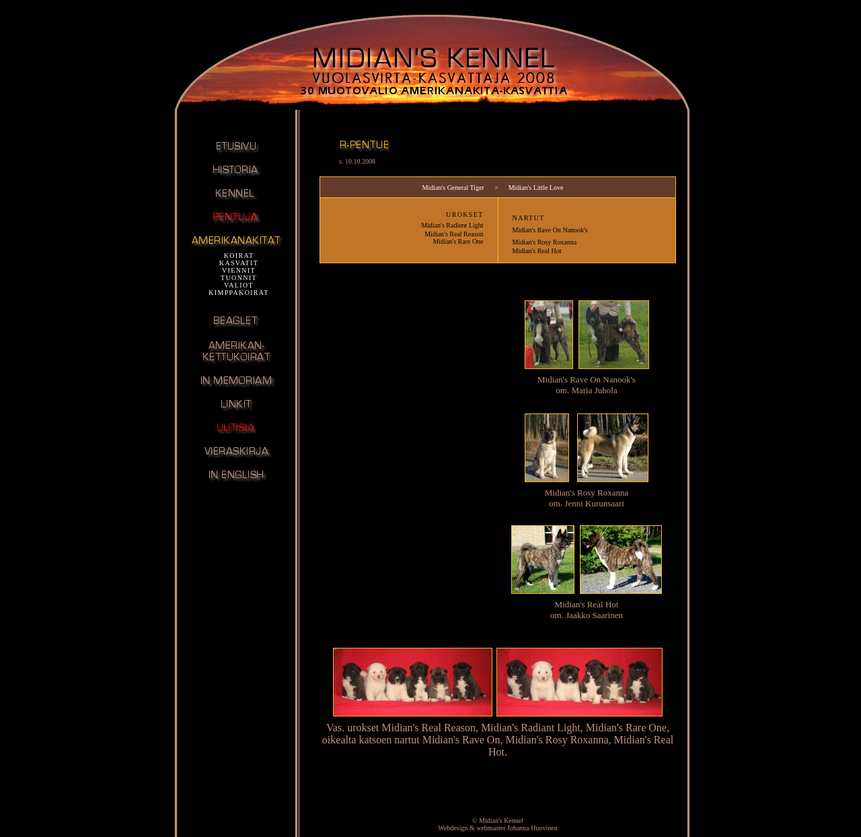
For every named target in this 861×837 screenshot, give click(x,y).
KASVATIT (238, 263)
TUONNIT (239, 277)
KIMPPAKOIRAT (239, 292)
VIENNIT (239, 270)
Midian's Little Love (536, 187)
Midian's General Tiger (453, 187)
